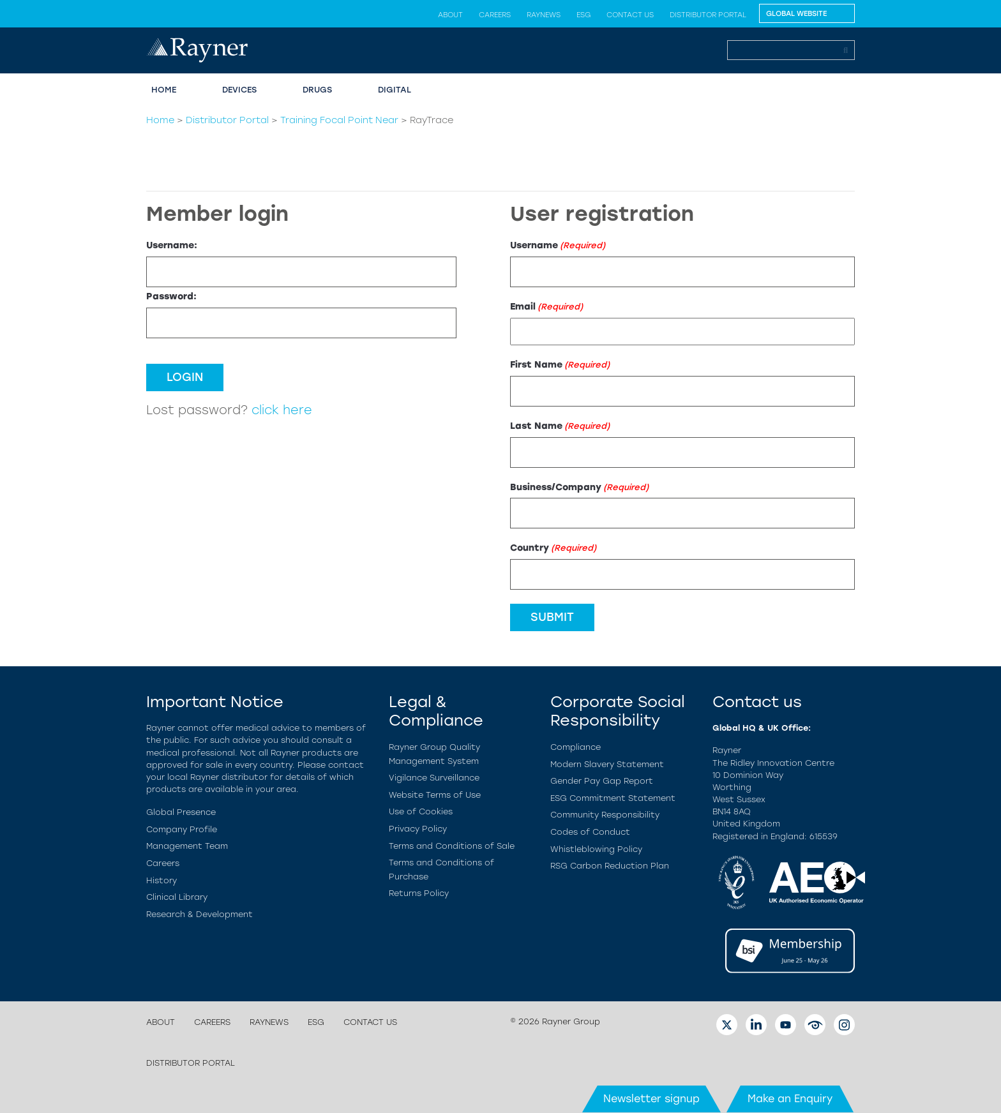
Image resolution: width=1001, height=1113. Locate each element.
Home (163, 89)
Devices (239, 89)
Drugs (317, 89)
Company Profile (181, 829)
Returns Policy (419, 893)
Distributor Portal (708, 14)
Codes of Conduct (590, 832)
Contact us (630, 14)
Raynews (544, 14)
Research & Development (199, 914)
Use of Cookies (421, 811)
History (161, 880)
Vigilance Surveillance (434, 777)
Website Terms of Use (435, 795)
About (450, 14)
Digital (394, 89)
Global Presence (181, 812)
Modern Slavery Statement (607, 764)
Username (557, 245)
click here (282, 410)
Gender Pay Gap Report (601, 781)
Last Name (560, 426)
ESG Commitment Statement (612, 798)
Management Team (187, 846)
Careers (495, 14)
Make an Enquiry (790, 1099)
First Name (560, 365)
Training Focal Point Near (339, 120)
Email (546, 307)
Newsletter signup (651, 1099)
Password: (171, 296)
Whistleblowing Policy (596, 849)
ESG (583, 14)
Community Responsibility (604, 814)
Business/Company (579, 487)
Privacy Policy (418, 828)
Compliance (575, 747)
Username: (171, 245)
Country (553, 548)
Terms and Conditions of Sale (452, 846)
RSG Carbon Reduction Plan (609, 865)
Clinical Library (176, 897)
